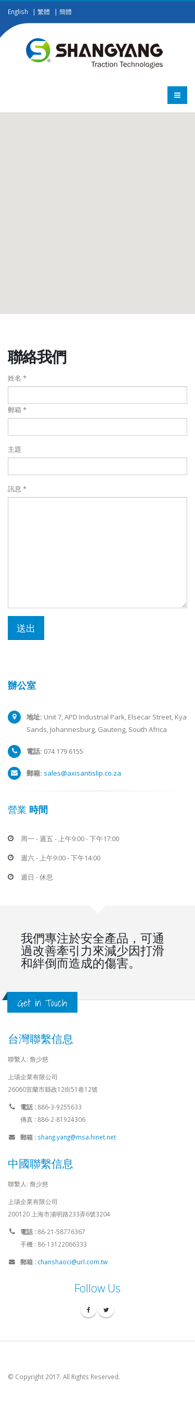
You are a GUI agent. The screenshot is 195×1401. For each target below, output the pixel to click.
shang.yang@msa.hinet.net (76, 1137)
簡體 (65, 11)
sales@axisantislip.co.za (82, 773)
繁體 (43, 11)
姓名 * (17, 378)
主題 (14, 449)
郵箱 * (17, 409)
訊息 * (17, 488)
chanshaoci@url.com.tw (72, 1262)
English (18, 11)
